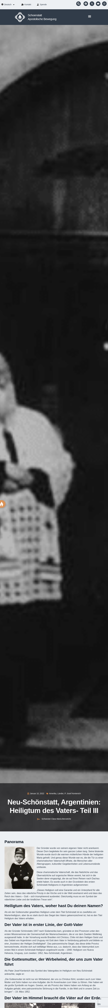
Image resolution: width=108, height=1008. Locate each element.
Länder (60, 793)
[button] (78, 3)
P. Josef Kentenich (73, 793)
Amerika (52, 793)
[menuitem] (9, 4)
